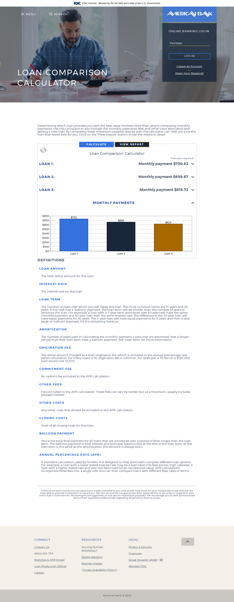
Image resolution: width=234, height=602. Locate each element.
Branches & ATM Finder (49, 560)
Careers (39, 573)
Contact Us (41, 547)
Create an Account (189, 66)
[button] (117, 166)
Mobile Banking (92, 557)
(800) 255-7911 (43, 553)
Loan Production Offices (50, 566)
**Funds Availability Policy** (99, 570)
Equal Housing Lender (145, 560)
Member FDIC (138, 566)
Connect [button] (42, 539)
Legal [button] (134, 539)
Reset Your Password (189, 73)
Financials (135, 553)
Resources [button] (91, 539)
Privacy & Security (140, 547)
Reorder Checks (92, 563)
